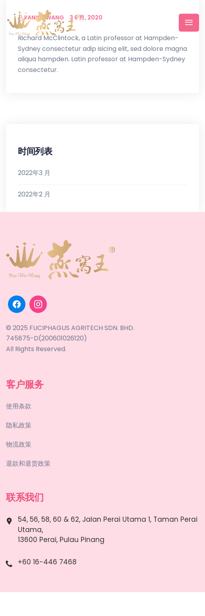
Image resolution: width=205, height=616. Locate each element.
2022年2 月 (34, 194)
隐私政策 (18, 425)
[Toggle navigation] (189, 23)
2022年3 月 (34, 172)
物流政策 (18, 444)
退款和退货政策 (28, 463)
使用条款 (18, 406)
